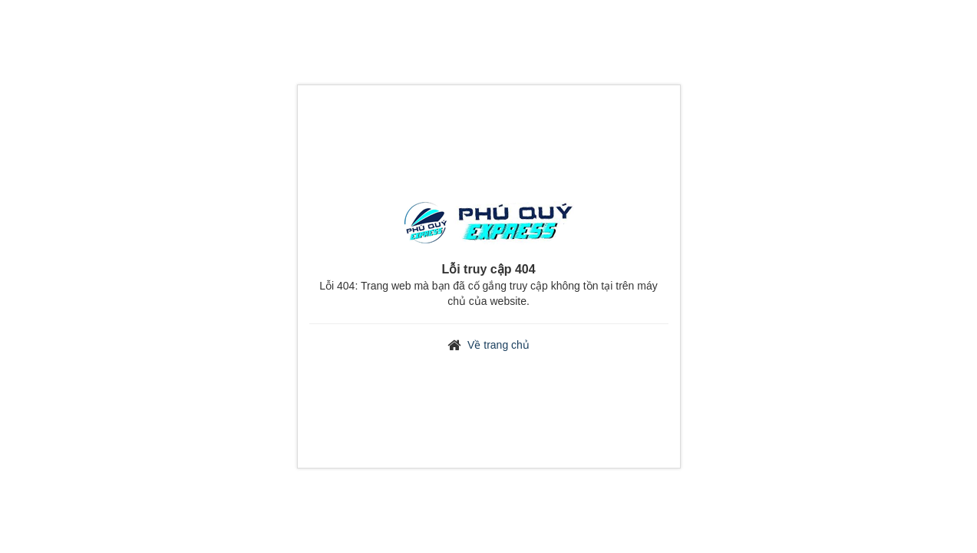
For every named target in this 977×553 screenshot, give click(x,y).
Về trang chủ (498, 345)
